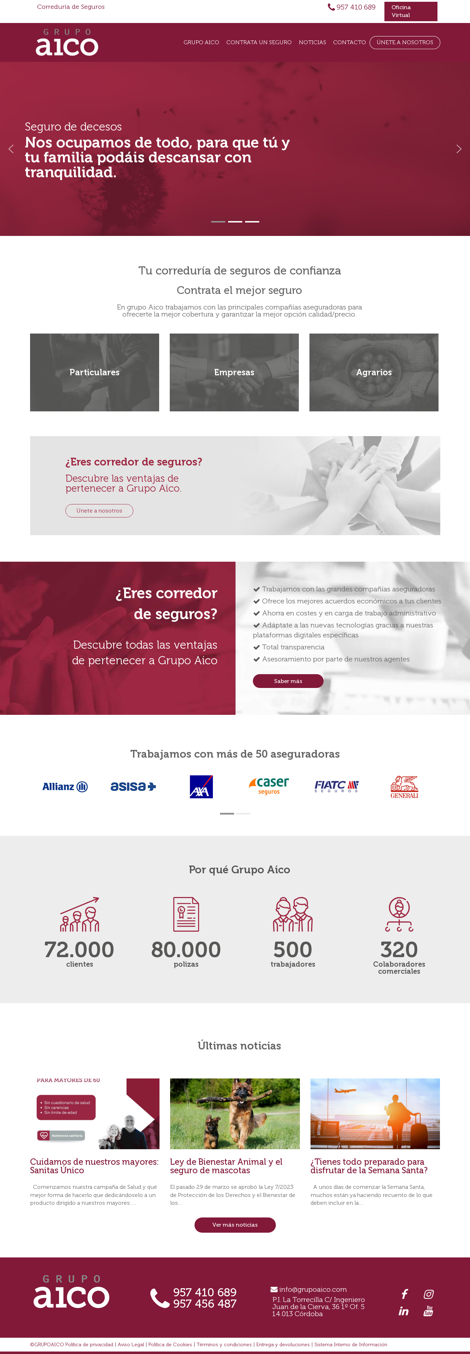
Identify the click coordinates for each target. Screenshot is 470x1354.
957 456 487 (205, 1303)
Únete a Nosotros (405, 42)
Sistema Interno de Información (350, 1345)
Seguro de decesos (73, 126)
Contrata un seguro (259, 42)
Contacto (349, 42)
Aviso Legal (131, 1345)
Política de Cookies (170, 1345)
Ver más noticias (235, 1224)
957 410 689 (356, 7)
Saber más (288, 681)
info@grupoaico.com (313, 1289)
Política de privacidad (89, 1345)
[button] (11, 149)
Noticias (312, 42)
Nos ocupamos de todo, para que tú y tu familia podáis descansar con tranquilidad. (157, 157)
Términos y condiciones (224, 1345)
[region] (235, 149)
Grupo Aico (201, 42)
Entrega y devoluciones (283, 1345)
